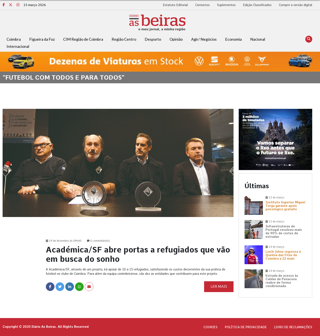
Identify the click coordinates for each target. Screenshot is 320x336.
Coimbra (13, 39)
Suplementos (226, 5)
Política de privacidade (246, 327)
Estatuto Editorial (175, 5)
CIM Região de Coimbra (83, 39)
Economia (233, 39)
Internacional (17, 46)
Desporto (153, 39)
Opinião (176, 39)
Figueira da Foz (42, 39)
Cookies (210, 327)
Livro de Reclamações (293, 327)
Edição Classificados (257, 5)
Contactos (202, 5)
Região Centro (124, 39)
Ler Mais (219, 287)
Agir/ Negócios (204, 39)
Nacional (257, 39)
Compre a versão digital (295, 5)
